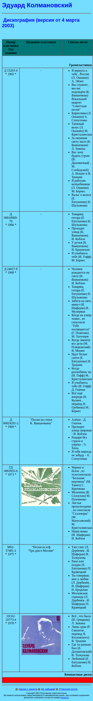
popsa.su (65, 697)
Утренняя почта (68, 689)
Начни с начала (28, 689)
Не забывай (48, 689)
